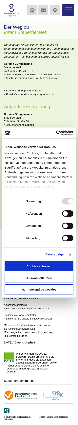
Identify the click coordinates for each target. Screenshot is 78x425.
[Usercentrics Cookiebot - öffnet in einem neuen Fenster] (56, 132)
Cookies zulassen (39, 266)
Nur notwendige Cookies (39, 289)
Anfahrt (42, 417)
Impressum (63, 417)
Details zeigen (55, 254)
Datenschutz (9, 419)
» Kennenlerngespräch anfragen (23, 90)
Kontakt (49, 417)
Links (56, 417)
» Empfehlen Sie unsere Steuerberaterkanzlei (28, 318)
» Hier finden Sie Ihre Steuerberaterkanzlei (26, 308)
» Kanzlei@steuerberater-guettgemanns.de (29, 94)
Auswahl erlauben (39, 277)
